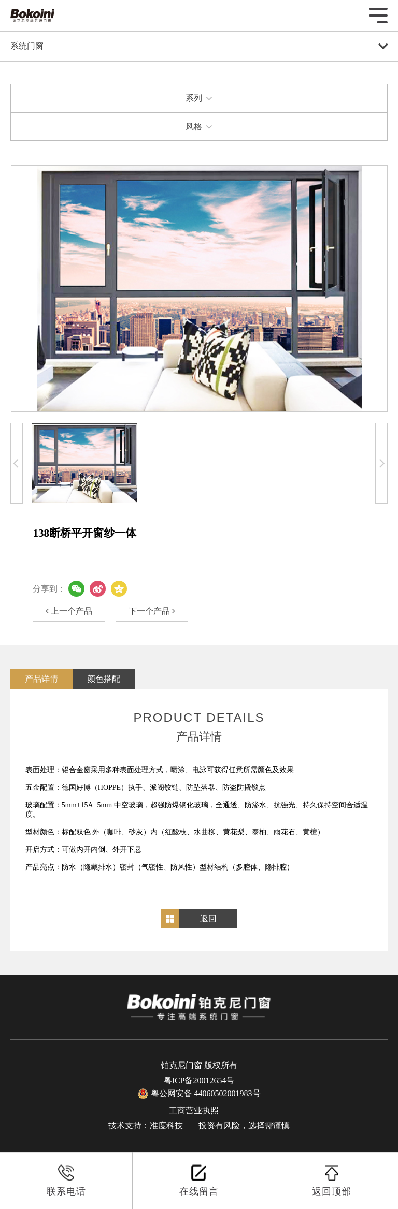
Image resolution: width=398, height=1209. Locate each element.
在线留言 (199, 1180)
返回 (208, 918)
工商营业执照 (194, 1110)
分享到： (49, 588)
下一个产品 (152, 611)
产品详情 (41, 678)
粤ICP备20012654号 (199, 1080)
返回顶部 (331, 1180)
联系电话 (66, 1180)
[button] (16, 463)
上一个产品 (69, 611)
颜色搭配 (103, 678)
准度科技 (166, 1125)
